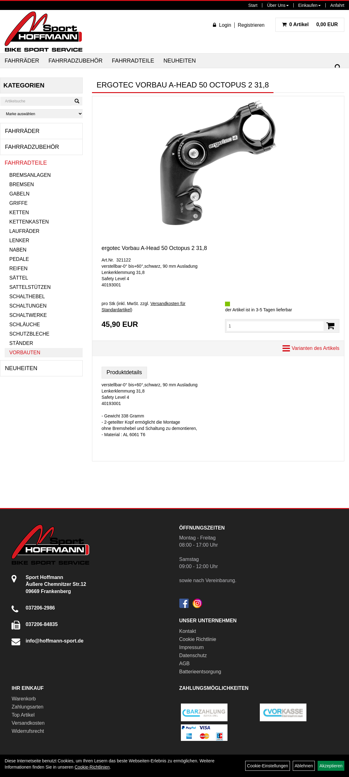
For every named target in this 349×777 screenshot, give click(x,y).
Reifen (18, 268)
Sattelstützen (30, 287)
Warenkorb (23, 698)
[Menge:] (275, 326)
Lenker (19, 240)
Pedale (19, 259)
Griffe (18, 203)
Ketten (19, 212)
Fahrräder (22, 61)
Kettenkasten (29, 221)
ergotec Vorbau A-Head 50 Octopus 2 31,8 (154, 248)
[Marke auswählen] (41, 113)
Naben (17, 249)
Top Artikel (22, 715)
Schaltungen (28, 305)
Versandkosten (27, 723)
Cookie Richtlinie (197, 639)
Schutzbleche (29, 334)
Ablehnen (304, 765)
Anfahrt (337, 5)
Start (253, 5)
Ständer (21, 343)
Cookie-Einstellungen (267, 765)
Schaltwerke (28, 315)
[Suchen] (337, 67)
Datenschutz (193, 655)
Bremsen (21, 184)
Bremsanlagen (30, 175)
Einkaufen (309, 5)
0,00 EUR (310, 24)
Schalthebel (27, 296)
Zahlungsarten (27, 706)
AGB (184, 663)
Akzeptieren (330, 765)
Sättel (18, 277)
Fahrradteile (133, 61)
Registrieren (251, 25)
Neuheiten (179, 61)
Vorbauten (24, 352)
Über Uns (277, 5)
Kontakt (187, 631)
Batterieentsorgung (200, 671)
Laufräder (24, 231)
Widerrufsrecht (27, 731)
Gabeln (19, 193)
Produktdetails (124, 372)
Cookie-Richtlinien (92, 767)
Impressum (191, 647)
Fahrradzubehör (75, 61)
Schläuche (24, 324)
